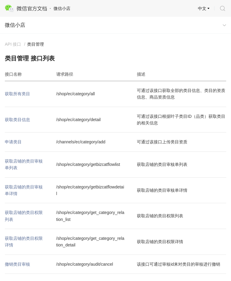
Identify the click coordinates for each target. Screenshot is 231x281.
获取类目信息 (17, 119)
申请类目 (13, 141)
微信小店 (15, 25)
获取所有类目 (17, 93)
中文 (202, 8)
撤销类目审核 (17, 264)
